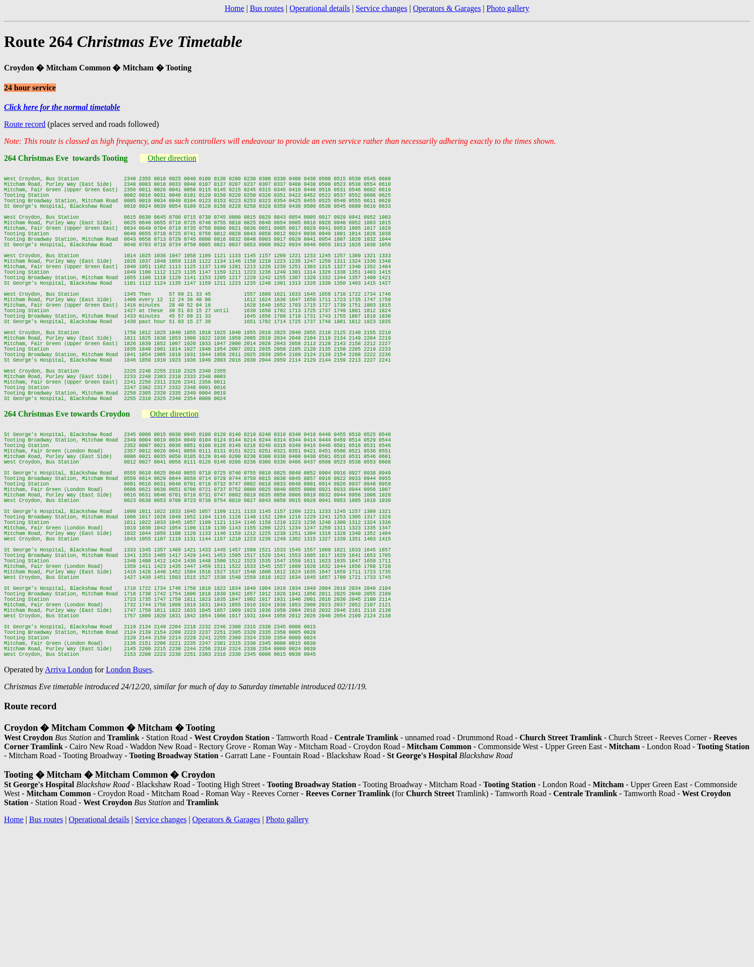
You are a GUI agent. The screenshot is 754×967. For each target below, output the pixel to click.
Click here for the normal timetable (62, 107)
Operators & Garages (447, 8)
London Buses (129, 795)
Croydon (115, 477)
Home (234, 8)
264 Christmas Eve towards (52, 477)
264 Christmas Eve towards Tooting (66, 158)
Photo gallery (508, 8)
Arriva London (69, 795)
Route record (24, 124)
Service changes (382, 8)
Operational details (319, 8)
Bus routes (267, 8)
